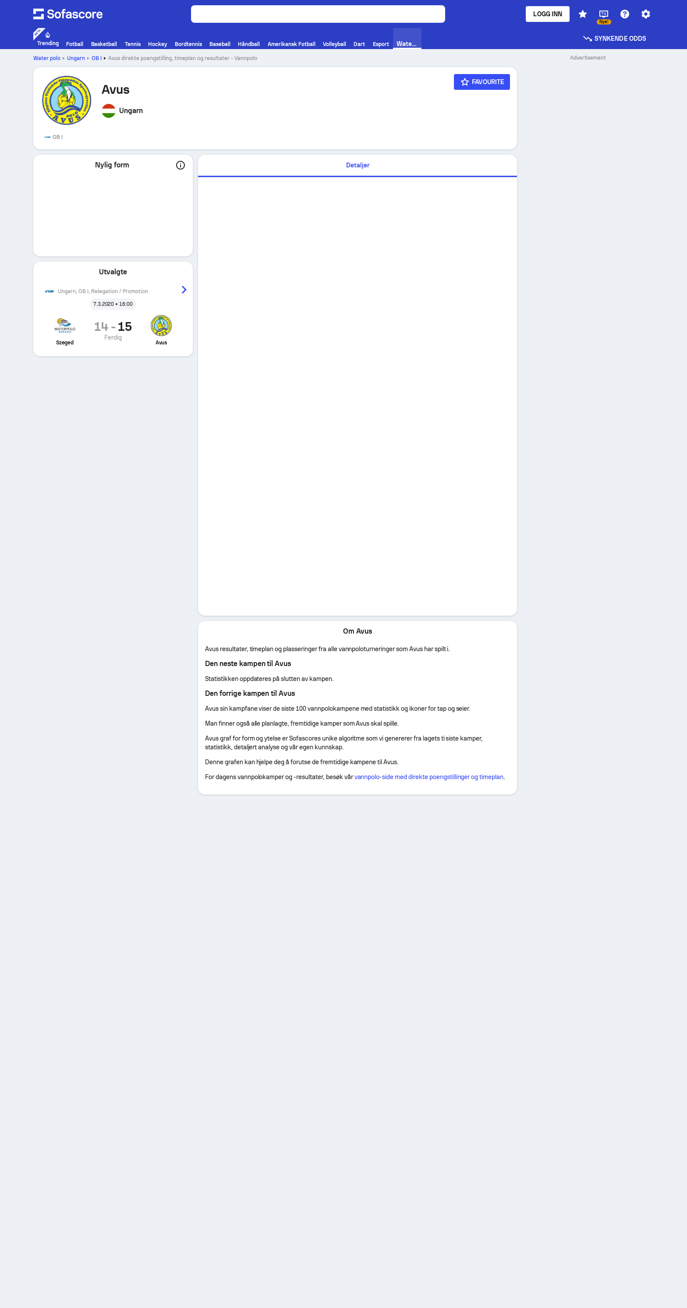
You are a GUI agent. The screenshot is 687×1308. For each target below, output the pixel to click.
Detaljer (357, 165)
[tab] (357, 166)
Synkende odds (614, 38)
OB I (97, 58)
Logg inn (547, 14)
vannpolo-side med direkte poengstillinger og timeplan (429, 776)
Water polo (46, 58)
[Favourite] (482, 82)
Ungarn (76, 58)
